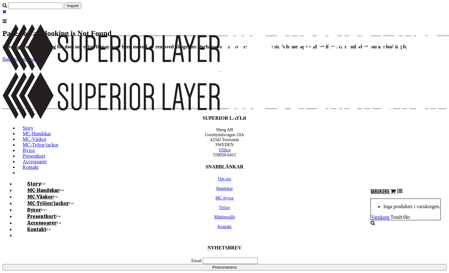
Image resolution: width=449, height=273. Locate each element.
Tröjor (224, 207)
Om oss (224, 179)
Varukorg (380, 217)
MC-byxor (224, 198)
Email (196, 260)
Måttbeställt (224, 217)
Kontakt (224, 226)
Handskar (224, 188)
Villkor (224, 150)
